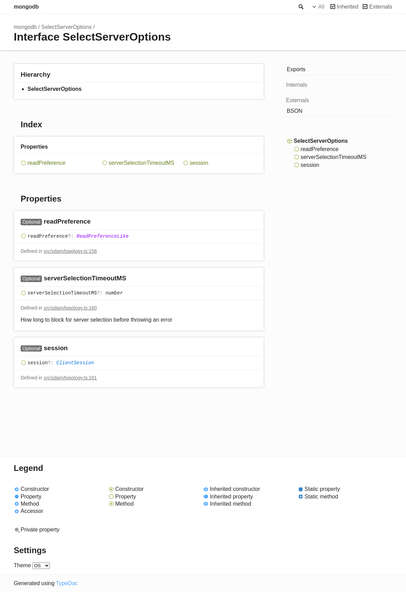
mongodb (26, 7)
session (199, 163)
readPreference (46, 163)
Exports (296, 69)
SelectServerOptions (66, 27)
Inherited (347, 7)
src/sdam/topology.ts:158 (70, 251)
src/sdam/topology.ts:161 (70, 377)
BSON (294, 111)
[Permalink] (97, 222)
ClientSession (75, 363)
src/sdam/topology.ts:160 (70, 308)
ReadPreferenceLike (103, 236)
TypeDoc (66, 583)
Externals (380, 7)
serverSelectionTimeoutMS (141, 163)
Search (300, 7)
